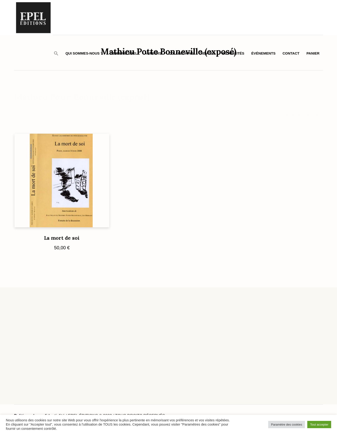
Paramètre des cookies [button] (286, 424)
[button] (56, 53)
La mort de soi (62, 238)
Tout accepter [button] (319, 424)
